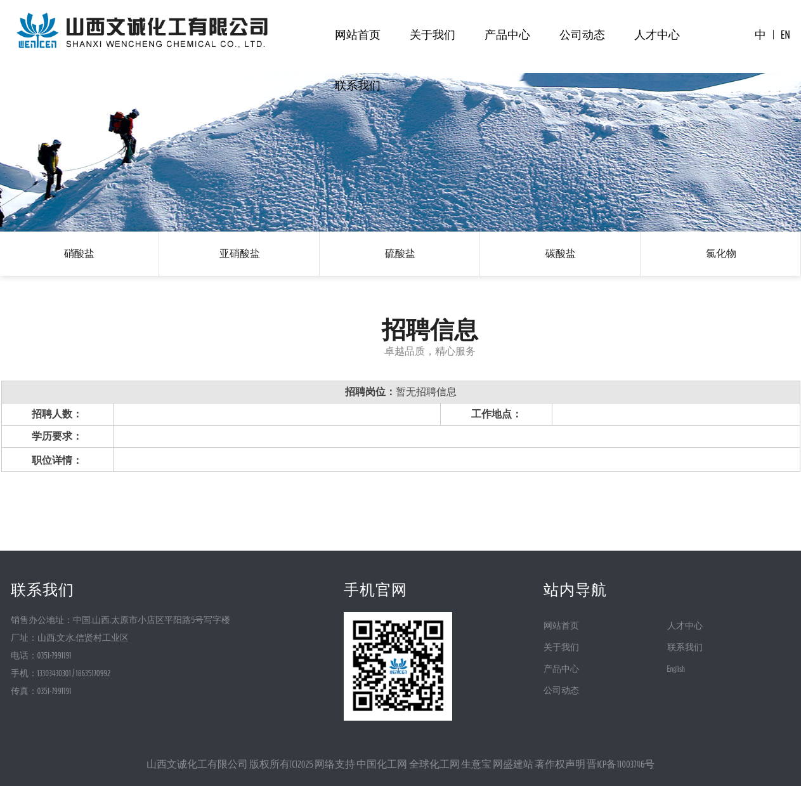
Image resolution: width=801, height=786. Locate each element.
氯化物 (721, 253)
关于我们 (432, 35)
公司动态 (582, 35)
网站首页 (358, 35)
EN (785, 35)
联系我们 (358, 85)
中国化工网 (381, 764)
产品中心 (507, 35)
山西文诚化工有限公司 (197, 764)
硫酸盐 (400, 253)
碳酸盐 (560, 253)
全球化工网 (434, 764)
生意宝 (476, 764)
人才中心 (657, 35)
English (676, 669)
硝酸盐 (79, 253)
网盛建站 (513, 764)
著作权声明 (560, 764)
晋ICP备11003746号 (620, 764)
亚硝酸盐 (239, 253)
